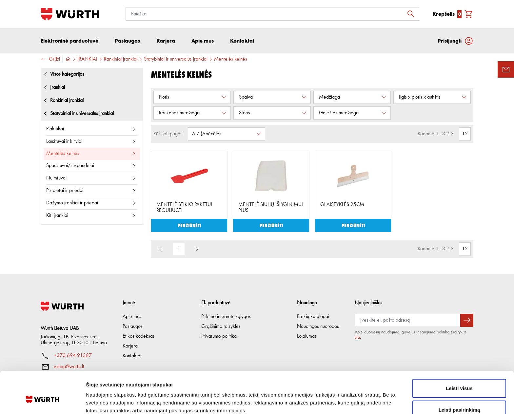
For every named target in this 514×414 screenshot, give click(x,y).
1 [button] (178, 249)
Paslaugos (133, 326)
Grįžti (50, 59)
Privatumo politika (219, 336)
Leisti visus (459, 354)
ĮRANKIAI (87, 59)
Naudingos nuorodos (318, 326)
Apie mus (132, 316)
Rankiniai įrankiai (120, 59)
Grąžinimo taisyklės (221, 326)
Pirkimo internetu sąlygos (226, 316)
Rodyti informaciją (336, 401)
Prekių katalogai (313, 316)
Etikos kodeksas (139, 336)
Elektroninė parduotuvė (69, 41)
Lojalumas (307, 336)
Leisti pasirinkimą (459, 376)
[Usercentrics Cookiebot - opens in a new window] (42, 401)
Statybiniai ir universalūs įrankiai (176, 59)
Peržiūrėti (189, 225)
